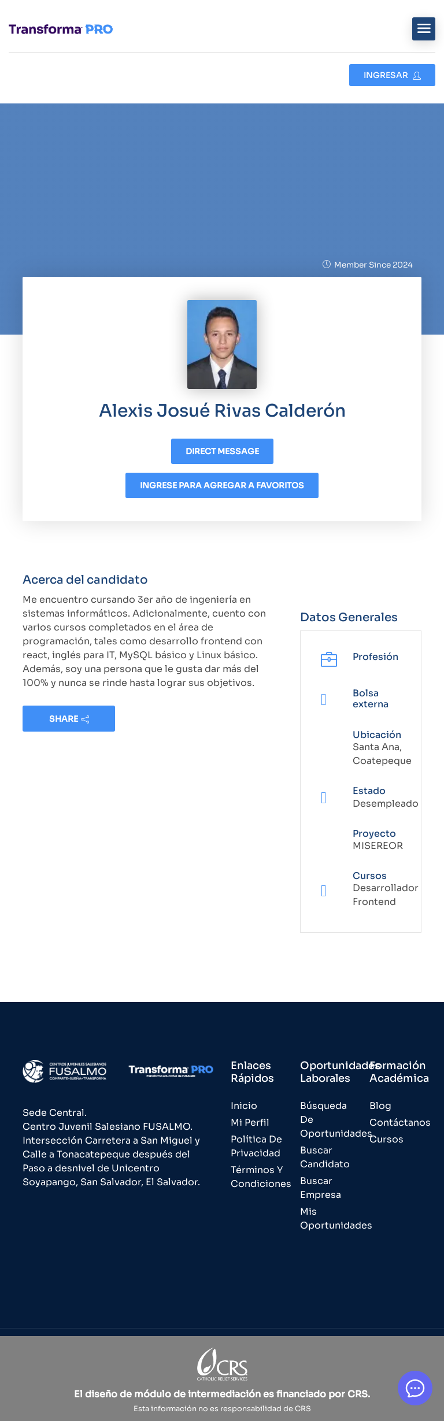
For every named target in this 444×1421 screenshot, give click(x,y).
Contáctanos (400, 1122)
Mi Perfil (250, 1122)
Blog (380, 1106)
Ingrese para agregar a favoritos (222, 485)
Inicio (244, 1106)
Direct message (222, 451)
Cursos (386, 1139)
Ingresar (392, 75)
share (69, 719)
